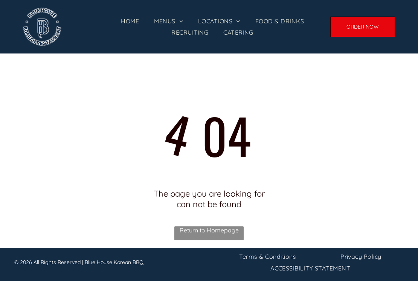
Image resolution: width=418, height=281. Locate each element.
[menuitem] (129, 21)
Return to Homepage (209, 230)
